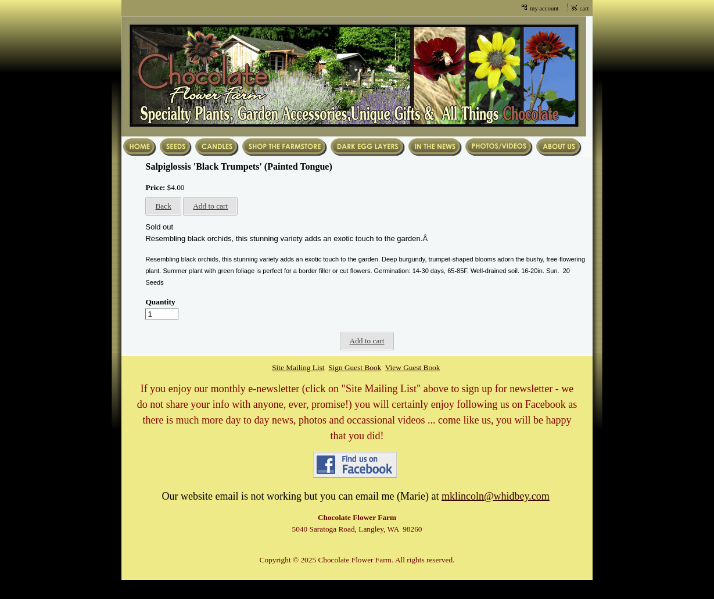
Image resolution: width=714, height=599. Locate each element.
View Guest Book (412, 367)
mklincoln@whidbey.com (496, 496)
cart (584, 8)
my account (544, 8)
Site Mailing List (298, 367)
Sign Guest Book (354, 367)
